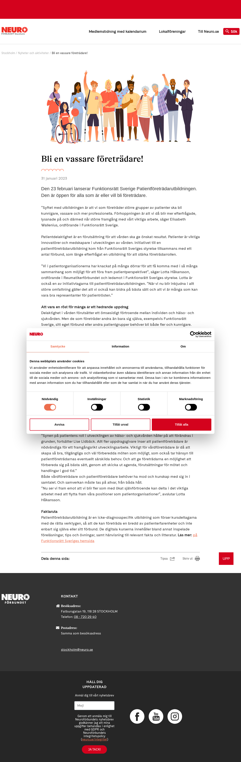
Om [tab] (183, 346)
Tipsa (164, 558)
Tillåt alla (181, 424)
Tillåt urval (120, 424)
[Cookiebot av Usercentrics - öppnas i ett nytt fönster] (193, 334)
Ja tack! (94, 749)
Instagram (174, 716)
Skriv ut (188, 558)
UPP (226, 558)
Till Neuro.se (208, 31)
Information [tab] (120, 346)
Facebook (137, 716)
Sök (231, 31)
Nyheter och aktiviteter (33, 53)
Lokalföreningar (172, 31)
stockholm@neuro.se (77, 650)
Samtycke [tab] (58, 346)
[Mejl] (94, 705)
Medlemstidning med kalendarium (117, 31)
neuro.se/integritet (94, 739)
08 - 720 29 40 (85, 617)
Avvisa (60, 424)
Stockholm (8, 53)
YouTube (156, 716)
